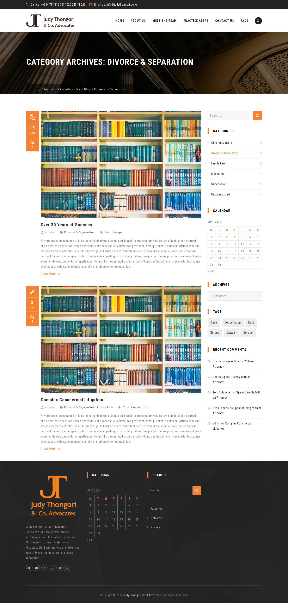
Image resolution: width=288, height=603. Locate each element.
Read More (50, 274)
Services (156, 518)
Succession (218, 184)
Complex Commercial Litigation (72, 399)
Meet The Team (165, 20)
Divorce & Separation (79, 232)
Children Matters (221, 142)
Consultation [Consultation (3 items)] (233, 322)
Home (119, 20)
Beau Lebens (221, 408)
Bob (215, 377)
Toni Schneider (222, 392)
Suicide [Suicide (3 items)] (248, 332)
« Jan (211, 271)
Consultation (140, 407)
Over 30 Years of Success (66, 224)
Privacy (155, 527)
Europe (117, 232)
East (108, 232)
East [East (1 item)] (251, 322)
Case (126, 407)
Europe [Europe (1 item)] (214, 332)
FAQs (245, 20)
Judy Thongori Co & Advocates (143, 595)
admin (49, 232)
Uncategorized (220, 194)
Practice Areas (196, 20)
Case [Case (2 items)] (213, 322)
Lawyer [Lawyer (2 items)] (231, 332)
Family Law (104, 407)
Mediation (217, 173)
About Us (138, 20)
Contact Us (224, 20)
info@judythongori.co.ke (122, 4)
